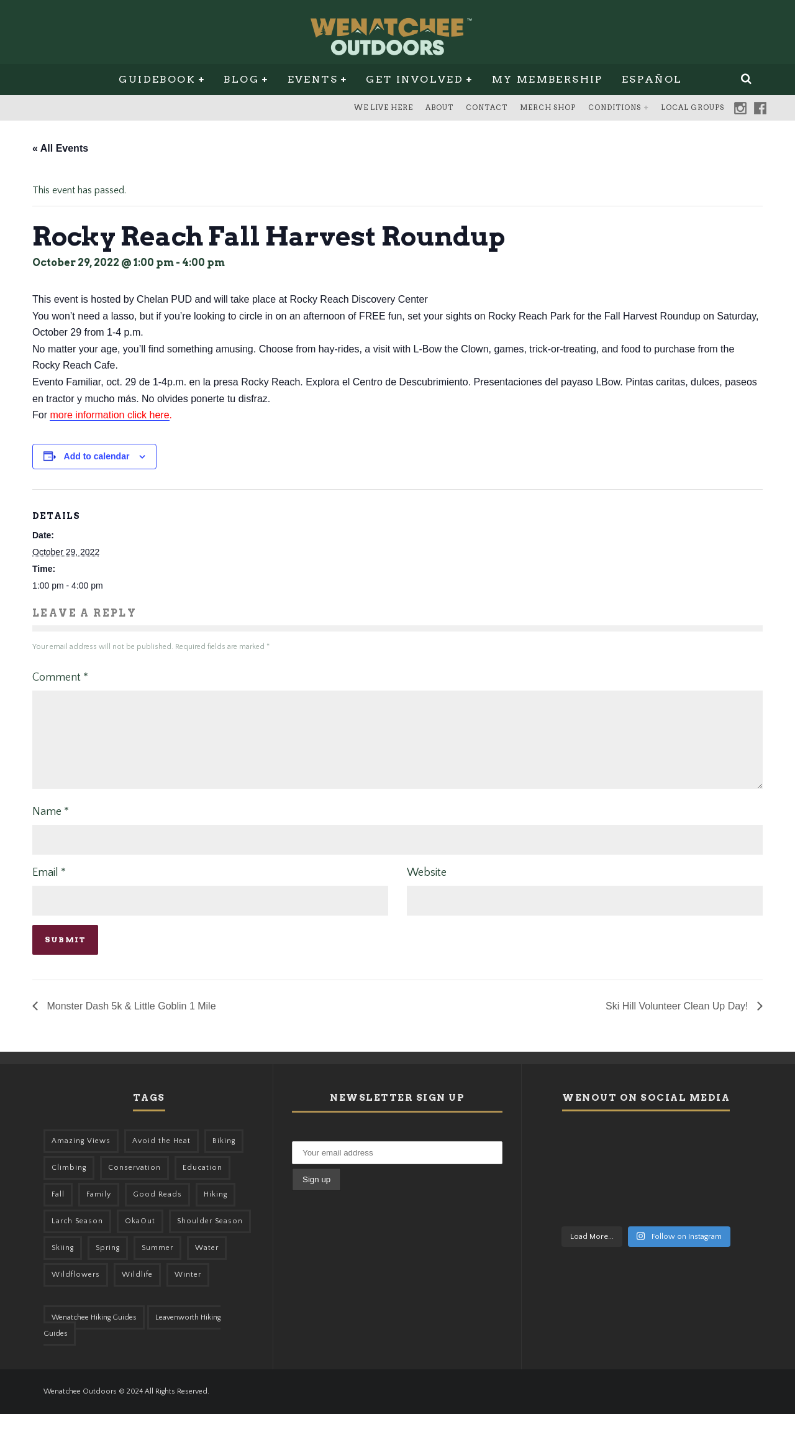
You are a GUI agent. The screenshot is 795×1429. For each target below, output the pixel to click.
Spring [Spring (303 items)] (108, 1263)
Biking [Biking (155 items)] (223, 1156)
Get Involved (414, 79)
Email (49, 887)
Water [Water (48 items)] (207, 1263)
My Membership (547, 79)
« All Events (60, 148)
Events (313, 79)
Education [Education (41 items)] (202, 1183)
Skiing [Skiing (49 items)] (63, 1263)
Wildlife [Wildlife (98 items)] (137, 1289)
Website (427, 887)
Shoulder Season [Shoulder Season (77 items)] (210, 1236)
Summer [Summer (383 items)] (157, 1263)
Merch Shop (548, 107)
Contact (486, 107)
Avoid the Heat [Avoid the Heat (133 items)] (161, 1156)
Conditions (614, 107)
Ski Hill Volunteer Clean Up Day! (678, 1021)
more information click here (109, 415)
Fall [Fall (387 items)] (58, 1209)
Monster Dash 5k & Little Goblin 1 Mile (130, 1021)
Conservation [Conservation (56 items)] (134, 1183)
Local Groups (692, 107)
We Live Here (383, 107)
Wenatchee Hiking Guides (94, 1332)
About (439, 107)
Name (50, 826)
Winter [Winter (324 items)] (188, 1289)
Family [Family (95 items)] (98, 1209)
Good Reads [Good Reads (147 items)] (157, 1209)
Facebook (760, 108)
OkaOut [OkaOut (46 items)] (140, 1236)
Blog (241, 79)
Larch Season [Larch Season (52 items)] (77, 1236)
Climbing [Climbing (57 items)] (69, 1183)
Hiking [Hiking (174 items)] (215, 1209)
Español (652, 79)
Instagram (740, 108)
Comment (60, 677)
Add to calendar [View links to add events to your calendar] (97, 456)
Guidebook (157, 79)
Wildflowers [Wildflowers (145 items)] (76, 1289)
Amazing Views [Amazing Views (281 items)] (81, 1156)
